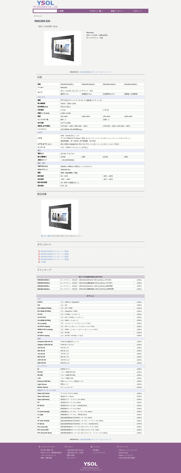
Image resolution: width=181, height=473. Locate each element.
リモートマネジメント (48, 455)
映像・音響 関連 (46, 458)
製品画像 (87, 72)
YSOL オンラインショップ (128, 450)
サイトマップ (97, 470)
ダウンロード (96, 72)
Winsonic (39, 16)
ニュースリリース (99, 453)
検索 (60, 11)
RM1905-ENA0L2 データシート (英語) (55, 259)
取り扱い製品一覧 (47, 450)
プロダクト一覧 (96, 11)
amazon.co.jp (123, 453)
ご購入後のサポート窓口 (75, 453)
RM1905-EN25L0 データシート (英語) (55, 251)
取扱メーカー (117, 11)
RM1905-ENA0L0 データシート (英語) (55, 254)
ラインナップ (106, 72)
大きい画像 (46, 236)
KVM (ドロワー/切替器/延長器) (51, 453)
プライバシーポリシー (86, 470)
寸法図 (43, 262)
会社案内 (96, 450)
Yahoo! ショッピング (126, 455)
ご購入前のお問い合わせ (75, 450)
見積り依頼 (70, 455)
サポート (138, 11)
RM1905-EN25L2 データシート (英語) (55, 257)
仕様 (81, 72)
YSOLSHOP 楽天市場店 (127, 458)
